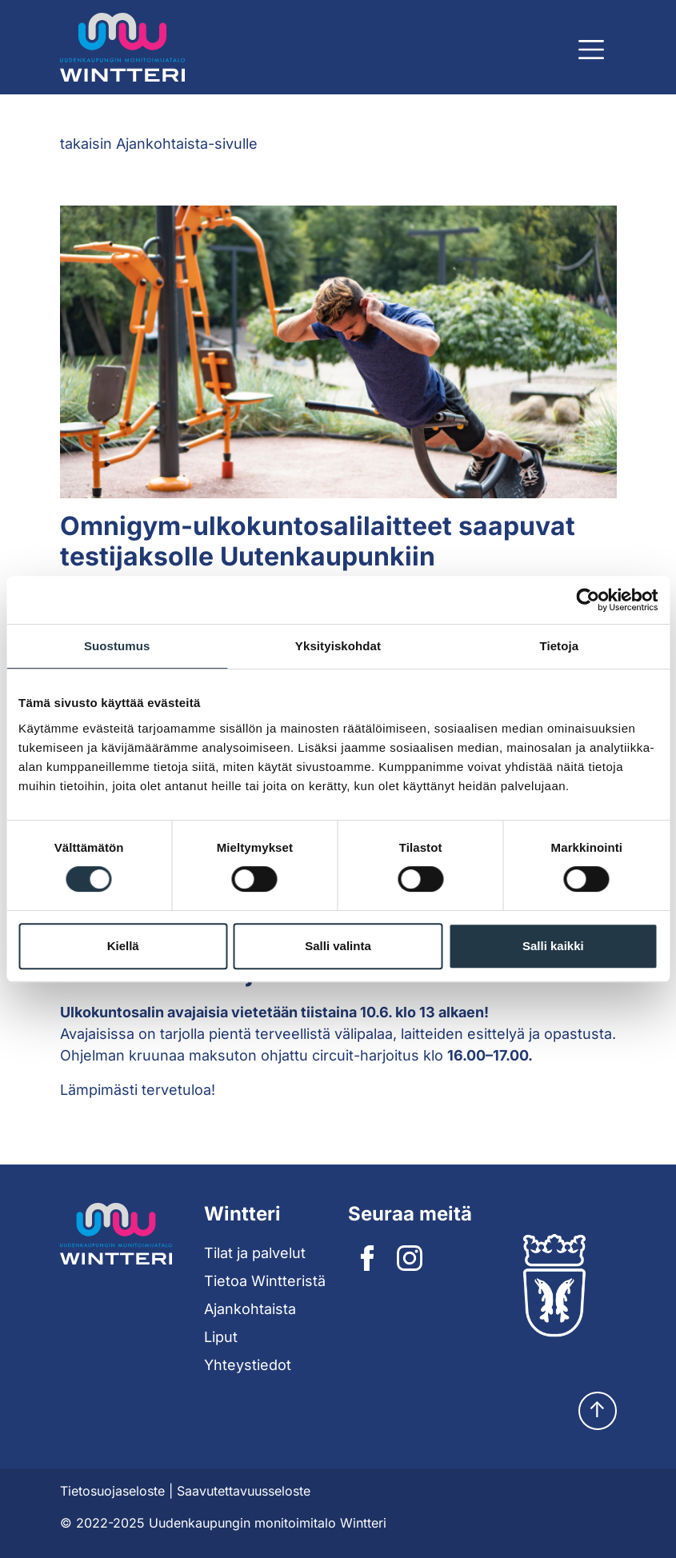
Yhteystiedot (247, 1364)
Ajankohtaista (250, 1308)
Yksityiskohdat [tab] (338, 646)
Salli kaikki (553, 946)
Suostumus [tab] (117, 646)
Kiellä (123, 946)
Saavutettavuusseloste (243, 1491)
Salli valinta (338, 946)
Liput (221, 1336)
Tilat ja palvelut (255, 1252)
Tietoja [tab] (558, 646)
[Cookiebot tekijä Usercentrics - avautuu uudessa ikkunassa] (588, 600)
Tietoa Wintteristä (265, 1280)
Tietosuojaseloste (112, 1491)
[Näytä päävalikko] (591, 49)
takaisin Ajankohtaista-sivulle (159, 143)
